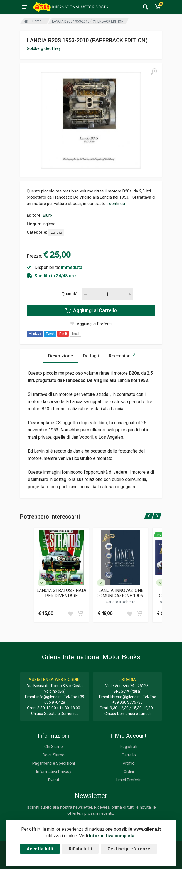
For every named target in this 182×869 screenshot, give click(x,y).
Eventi (53, 779)
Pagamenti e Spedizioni (53, 763)
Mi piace (35, 333)
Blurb (47, 215)
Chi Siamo (53, 746)
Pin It (63, 333)
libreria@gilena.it (125, 697)
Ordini (129, 771)
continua (117, 203)
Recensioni (122, 355)
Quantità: (70, 294)
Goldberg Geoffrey (44, 48)
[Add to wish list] (70, 613)
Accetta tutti (40, 848)
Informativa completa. (112, 835)
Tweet (50, 333)
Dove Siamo (54, 754)
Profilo (129, 763)
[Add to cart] (80, 613)
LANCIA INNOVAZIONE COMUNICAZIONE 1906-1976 (121, 593)
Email (75, 333)
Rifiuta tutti (80, 848)
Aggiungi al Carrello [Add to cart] (91, 310)
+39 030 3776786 (127, 702)
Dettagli (91, 356)
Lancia (56, 232)
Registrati (128, 746)
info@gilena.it (48, 697)
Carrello (129, 754)
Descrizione (60, 356)
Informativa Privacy (53, 771)
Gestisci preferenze (128, 848)
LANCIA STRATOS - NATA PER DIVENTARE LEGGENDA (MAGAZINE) (61, 593)
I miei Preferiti (128, 779)
